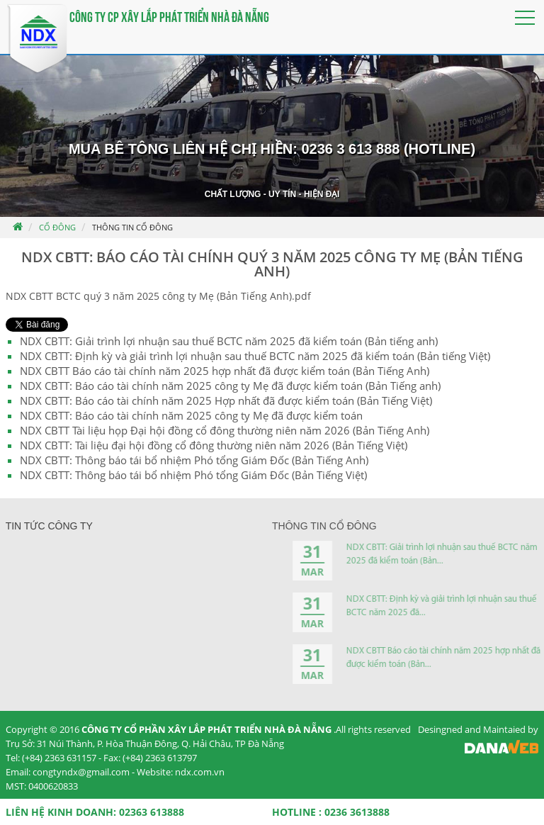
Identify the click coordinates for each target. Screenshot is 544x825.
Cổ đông (57, 227)
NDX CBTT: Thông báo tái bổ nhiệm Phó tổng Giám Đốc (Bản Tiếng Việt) (193, 475)
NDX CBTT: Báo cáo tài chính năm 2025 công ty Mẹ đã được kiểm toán (191, 415)
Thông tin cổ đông (132, 227)
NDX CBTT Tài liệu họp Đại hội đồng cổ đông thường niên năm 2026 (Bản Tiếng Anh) (224, 430)
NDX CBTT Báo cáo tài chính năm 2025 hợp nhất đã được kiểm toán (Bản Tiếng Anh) (224, 371)
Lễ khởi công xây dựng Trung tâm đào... (148, 636)
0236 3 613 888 (350, 149)
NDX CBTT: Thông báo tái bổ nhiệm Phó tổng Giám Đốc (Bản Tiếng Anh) (194, 460)
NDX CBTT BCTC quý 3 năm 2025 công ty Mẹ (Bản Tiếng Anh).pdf (158, 296)
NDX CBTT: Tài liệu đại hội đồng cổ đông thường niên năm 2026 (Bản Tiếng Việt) (213, 445)
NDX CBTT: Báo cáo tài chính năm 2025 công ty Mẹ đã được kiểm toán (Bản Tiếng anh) (230, 385)
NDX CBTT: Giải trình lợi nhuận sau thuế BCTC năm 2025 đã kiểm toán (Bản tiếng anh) (229, 341)
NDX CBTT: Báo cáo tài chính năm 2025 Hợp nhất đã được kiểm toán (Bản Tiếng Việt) (226, 400)
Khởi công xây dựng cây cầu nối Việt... (145, 554)
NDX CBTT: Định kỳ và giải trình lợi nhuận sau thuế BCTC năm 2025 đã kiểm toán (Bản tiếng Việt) (255, 356)
